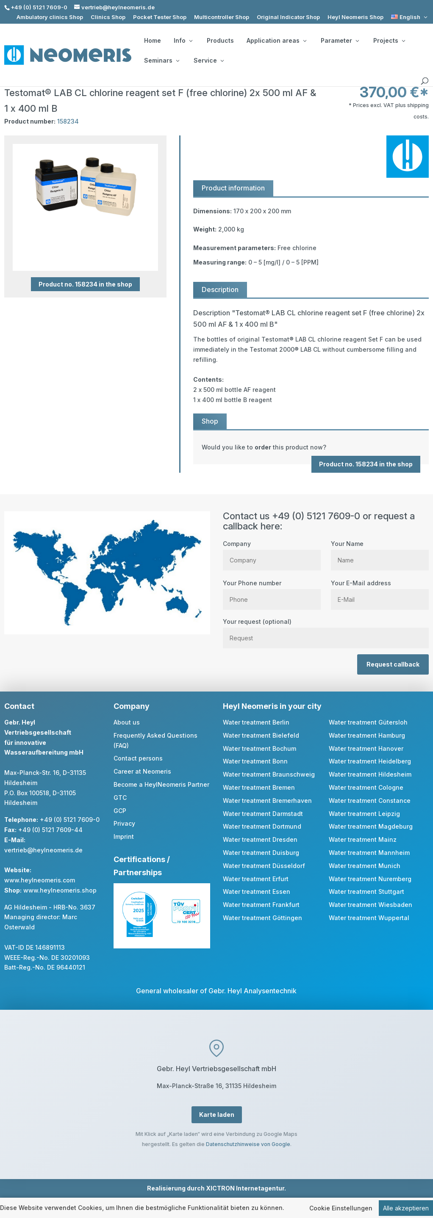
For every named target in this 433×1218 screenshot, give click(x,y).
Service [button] (209, 60)
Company (272, 552)
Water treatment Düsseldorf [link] (264, 865)
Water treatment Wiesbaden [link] (370, 904)
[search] (424, 81)
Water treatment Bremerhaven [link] (267, 800)
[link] (410, 17)
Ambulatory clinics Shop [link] (50, 17)
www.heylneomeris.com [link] (39, 880)
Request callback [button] (392, 664)
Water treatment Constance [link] (370, 800)
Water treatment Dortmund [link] (262, 826)
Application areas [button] (276, 41)
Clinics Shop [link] (108, 17)
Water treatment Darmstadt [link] (263, 813)
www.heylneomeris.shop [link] (60, 890)
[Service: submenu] (222, 60)
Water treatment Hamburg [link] (367, 735)
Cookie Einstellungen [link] (340, 1208)
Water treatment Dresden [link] (260, 839)
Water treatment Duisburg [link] (261, 852)
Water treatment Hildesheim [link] (370, 774)
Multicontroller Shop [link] (221, 17)
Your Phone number (272, 591)
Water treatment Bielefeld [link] (261, 735)
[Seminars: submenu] (177, 60)
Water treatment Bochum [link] (259, 748)
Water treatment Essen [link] (256, 891)
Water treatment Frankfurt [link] (261, 904)
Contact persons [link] (138, 758)
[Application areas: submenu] (304, 40)
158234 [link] (68, 121)
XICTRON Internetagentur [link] (245, 1188)
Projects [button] (389, 41)
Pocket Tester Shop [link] (159, 17)
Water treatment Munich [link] (364, 865)
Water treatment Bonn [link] (255, 761)
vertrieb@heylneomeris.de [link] (43, 850)
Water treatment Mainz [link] (363, 839)
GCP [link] (120, 810)
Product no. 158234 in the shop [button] (85, 284)
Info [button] (183, 41)
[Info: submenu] (190, 40)
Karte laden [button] (216, 1114)
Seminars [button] (161, 60)
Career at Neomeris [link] (142, 771)
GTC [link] (120, 797)
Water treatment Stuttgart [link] (366, 891)
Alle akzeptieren (406, 1208)
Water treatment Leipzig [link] (364, 813)
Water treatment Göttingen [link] (262, 917)
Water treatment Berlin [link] (256, 722)
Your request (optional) (326, 630)
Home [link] (152, 41)
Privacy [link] (124, 823)
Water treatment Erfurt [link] (256, 878)
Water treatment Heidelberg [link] (370, 761)
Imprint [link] (124, 836)
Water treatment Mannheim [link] (369, 852)
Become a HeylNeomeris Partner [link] (161, 784)
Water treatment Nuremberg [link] (370, 878)
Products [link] (220, 41)
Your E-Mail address (380, 591)
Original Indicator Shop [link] (288, 17)
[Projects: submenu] (403, 40)
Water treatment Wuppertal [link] (369, 917)
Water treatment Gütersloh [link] (368, 722)
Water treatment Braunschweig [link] (269, 774)
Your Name (380, 552)
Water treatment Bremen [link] (259, 787)
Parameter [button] (340, 41)
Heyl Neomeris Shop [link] (355, 17)
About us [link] (127, 722)
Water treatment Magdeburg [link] (371, 826)
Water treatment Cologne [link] (366, 787)
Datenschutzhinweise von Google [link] (248, 1144)
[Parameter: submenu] (357, 40)
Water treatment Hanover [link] (366, 748)
